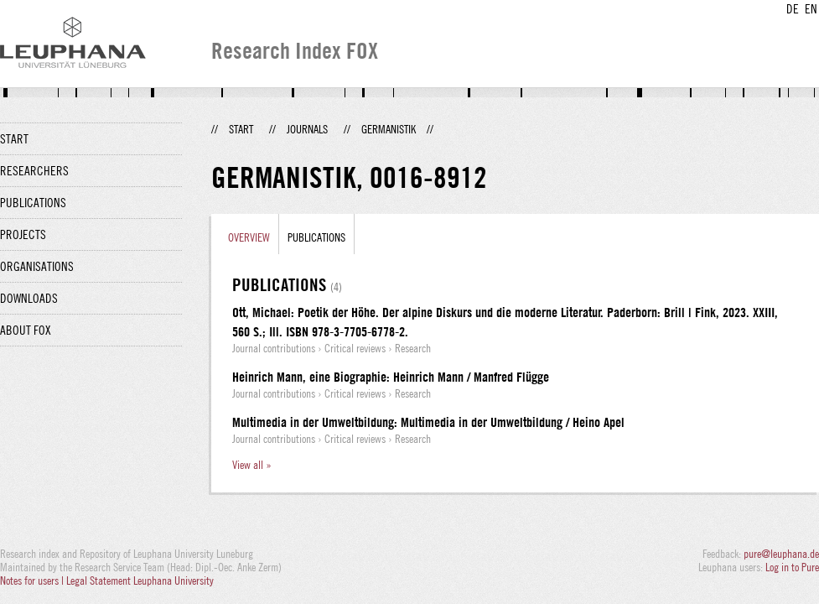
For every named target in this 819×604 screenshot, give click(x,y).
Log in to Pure (792, 567)
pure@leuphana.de (781, 553)
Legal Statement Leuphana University (140, 580)
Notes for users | (33, 580)
